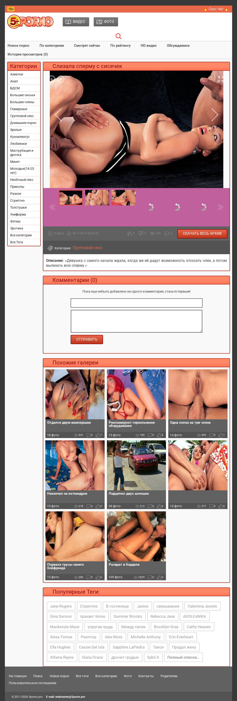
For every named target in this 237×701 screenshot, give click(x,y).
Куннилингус (20, 137)
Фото (128, 676)
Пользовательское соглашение (32, 683)
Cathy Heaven (199, 626)
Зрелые (16, 130)
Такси (158, 647)
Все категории (21, 235)
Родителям (169, 676)
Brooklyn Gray (166, 626)
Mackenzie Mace (64, 626)
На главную (18, 676)
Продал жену (184, 647)
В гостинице (117, 606)
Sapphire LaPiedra (129, 647)
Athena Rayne (62, 657)
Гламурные (18, 109)
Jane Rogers (61, 606)
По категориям (52, 45)
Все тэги (82, 676)
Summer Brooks (128, 616)
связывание (168, 606)
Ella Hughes (60, 647)
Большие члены (22, 102)
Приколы (17, 186)
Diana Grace (92, 657)
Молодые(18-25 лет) (22, 171)
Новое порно (18, 45)
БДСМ (15, 88)
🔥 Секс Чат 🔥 (216, 9)
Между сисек (133, 626)
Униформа (18, 214)
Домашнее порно (23, 123)
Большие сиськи (22, 95)
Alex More (113, 637)
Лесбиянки (18, 143)
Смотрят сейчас (87, 45)
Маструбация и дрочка (21, 153)
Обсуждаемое (178, 45)
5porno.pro (36, 696)
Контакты (146, 676)
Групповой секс (22, 116)
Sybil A (153, 657)
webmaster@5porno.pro (70, 696)
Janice (142, 606)
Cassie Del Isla (91, 647)
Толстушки (18, 207)
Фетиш (15, 221)
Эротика (16, 228)
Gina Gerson (61, 616)
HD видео (149, 45)
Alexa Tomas (61, 637)
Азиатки (16, 74)
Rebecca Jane (162, 616)
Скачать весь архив (202, 233)
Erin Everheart (181, 637)
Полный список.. (183, 657)
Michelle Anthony (146, 637)
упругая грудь (100, 626)
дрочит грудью (125, 657)
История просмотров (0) (28, 54)
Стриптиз (17, 200)
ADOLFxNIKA (194, 616)
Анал (14, 81)
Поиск (38, 676)
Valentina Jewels (202, 606)
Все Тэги (16, 242)
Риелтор (89, 637)
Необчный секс (21, 180)
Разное (15, 193)
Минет (15, 162)
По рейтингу (120, 45)
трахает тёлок (92, 616)
